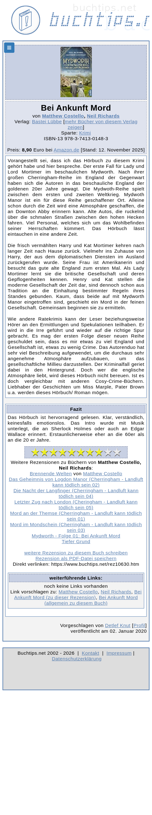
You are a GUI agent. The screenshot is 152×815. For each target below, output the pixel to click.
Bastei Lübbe (47, 121)
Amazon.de (66, 149)
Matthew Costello (63, 115)
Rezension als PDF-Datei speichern (76, 558)
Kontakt (90, 653)
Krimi (85, 132)
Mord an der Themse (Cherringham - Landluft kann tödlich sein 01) (76, 515)
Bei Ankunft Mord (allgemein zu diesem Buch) (91, 600)
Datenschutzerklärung (77, 658)
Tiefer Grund (76, 541)
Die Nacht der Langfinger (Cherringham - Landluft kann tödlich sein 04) (76, 493)
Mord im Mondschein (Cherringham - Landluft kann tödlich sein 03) (76, 527)
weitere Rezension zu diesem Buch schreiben (76, 552)
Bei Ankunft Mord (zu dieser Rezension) (78, 594)
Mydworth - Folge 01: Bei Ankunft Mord (76, 535)
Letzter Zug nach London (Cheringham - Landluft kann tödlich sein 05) (76, 504)
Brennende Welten (51, 473)
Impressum (119, 653)
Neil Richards (103, 115)
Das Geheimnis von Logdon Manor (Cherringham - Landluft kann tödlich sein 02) (76, 481)
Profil (139, 625)
